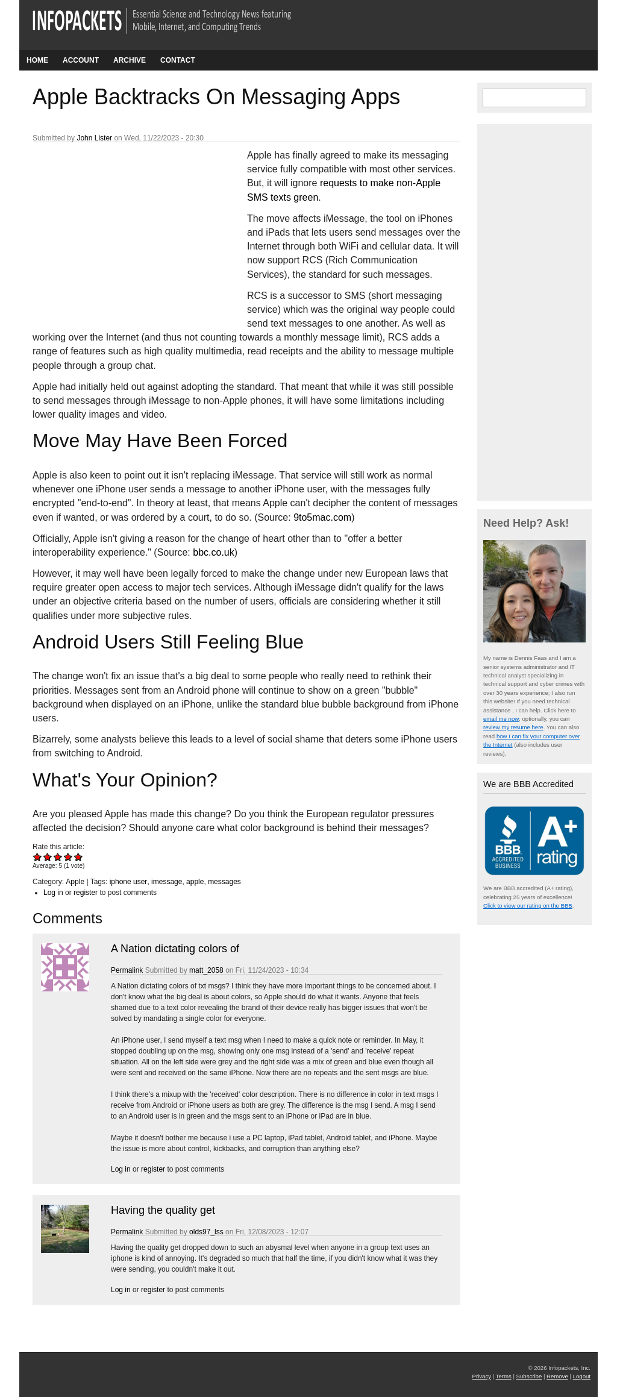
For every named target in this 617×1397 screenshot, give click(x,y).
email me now (501, 718)
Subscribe (529, 1376)
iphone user (129, 881)
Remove (557, 1376)
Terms (504, 1376)
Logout (581, 1376)
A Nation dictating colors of (175, 949)
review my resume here (513, 727)
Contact (177, 60)
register (86, 892)
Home (37, 60)
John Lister (94, 138)
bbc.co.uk (213, 552)
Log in (53, 892)
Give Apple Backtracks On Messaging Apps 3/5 (58, 856)
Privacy (481, 1376)
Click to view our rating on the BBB (527, 905)
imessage (166, 881)
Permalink (127, 970)
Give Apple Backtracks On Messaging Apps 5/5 (79, 856)
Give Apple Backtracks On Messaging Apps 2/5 (48, 856)
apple (195, 881)
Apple (75, 881)
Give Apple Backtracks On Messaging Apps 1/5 (38, 856)
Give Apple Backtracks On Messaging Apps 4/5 (68, 856)
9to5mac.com (322, 517)
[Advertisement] (123, 228)
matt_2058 (206, 970)
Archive (129, 60)
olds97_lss (206, 1232)
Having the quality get (163, 1210)
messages (224, 881)
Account (81, 60)
